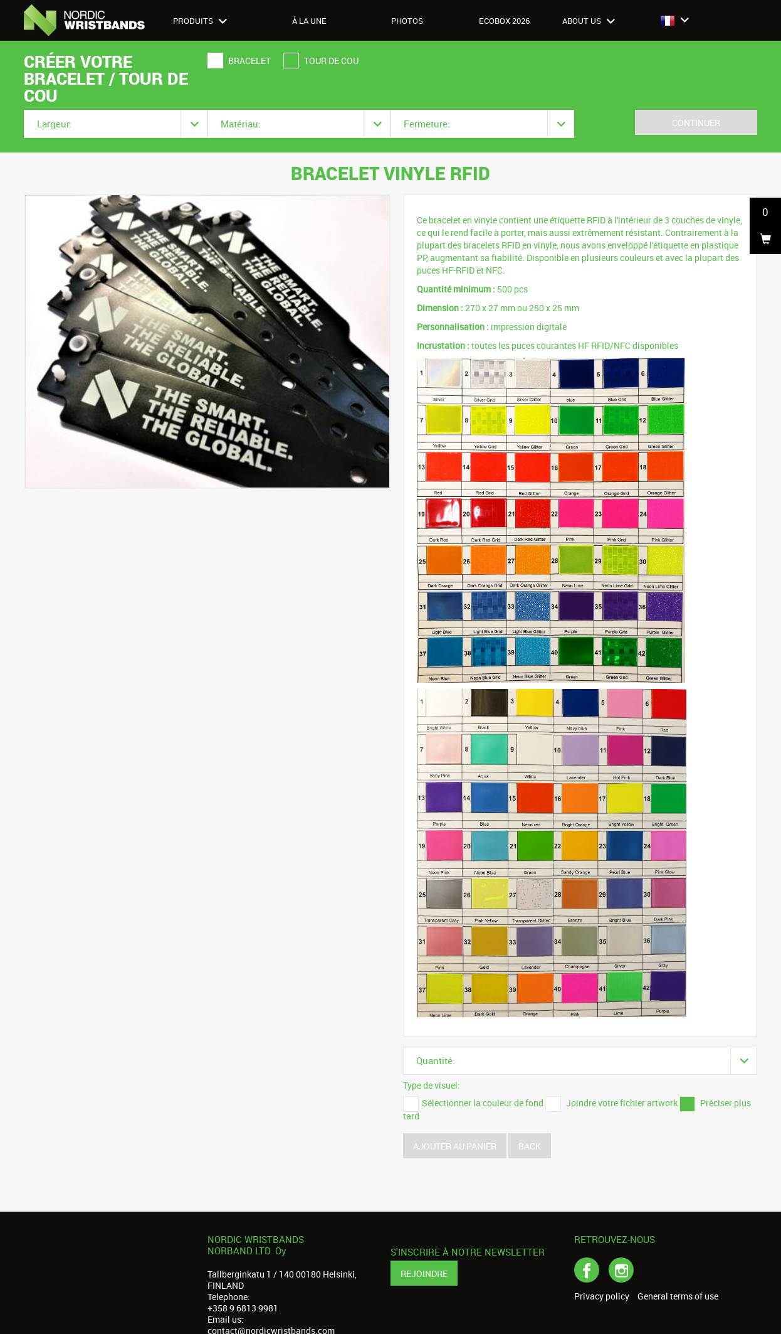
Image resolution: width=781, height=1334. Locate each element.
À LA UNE (309, 20)
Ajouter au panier (454, 1146)
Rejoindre (424, 1273)
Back (529, 1146)
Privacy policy (601, 1296)
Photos (407, 20)
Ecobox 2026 (504, 20)
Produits (200, 20)
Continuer (696, 123)
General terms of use (677, 1296)
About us (588, 20)
